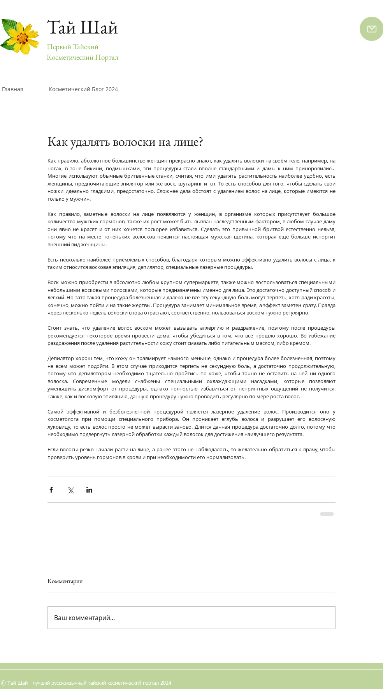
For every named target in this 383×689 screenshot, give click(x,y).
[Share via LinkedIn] (89, 489)
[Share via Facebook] (51, 489)
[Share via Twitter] (70, 489)
